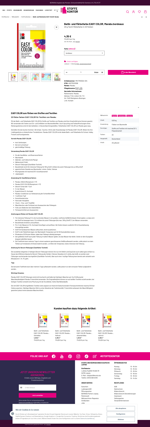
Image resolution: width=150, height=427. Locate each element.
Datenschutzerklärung (26, 402)
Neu (3, 10)
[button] (128, 12)
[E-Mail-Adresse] (39, 387)
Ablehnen (120, 419)
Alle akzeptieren (120, 409)
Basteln (114, 115)
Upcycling (129, 115)
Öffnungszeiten (86, 391)
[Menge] (81, 72)
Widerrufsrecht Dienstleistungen (125, 394)
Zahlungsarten (119, 398)
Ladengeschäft (86, 389)
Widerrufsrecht (119, 391)
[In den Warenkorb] (128, 72)
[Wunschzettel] (139, 12)
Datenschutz (118, 389)
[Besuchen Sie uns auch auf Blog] (94, 356)
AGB (115, 387)
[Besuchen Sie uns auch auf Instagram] (78, 356)
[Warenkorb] (145, 12)
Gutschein (84, 387)
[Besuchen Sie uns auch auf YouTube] (61, 356)
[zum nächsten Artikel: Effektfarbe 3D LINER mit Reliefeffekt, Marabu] (146, 17)
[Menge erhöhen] (102, 72)
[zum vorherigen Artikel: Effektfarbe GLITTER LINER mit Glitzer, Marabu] (142, 17)
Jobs (83, 403)
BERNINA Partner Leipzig (89, 394)
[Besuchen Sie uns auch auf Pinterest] (70, 356)
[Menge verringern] (66, 72)
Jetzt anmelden (37, 395)
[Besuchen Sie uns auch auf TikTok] (86, 356)
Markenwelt (85, 396)
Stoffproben (85, 401)
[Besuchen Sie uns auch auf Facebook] (53, 356)
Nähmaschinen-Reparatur (90, 398)
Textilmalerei (121, 115)
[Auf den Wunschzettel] (56, 27)
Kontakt (70, 101)
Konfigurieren (120, 414)
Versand (77, 41)
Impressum (118, 396)
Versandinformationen (121, 401)
